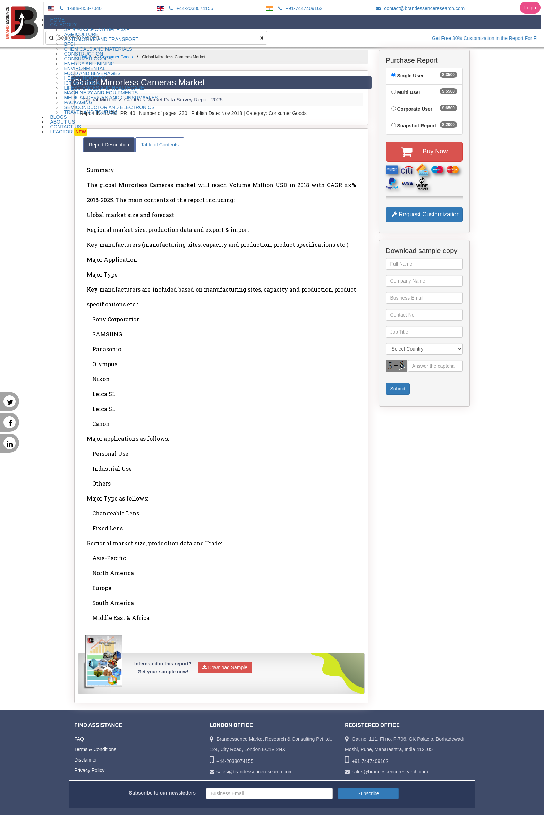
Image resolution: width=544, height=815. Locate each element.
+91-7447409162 (299, 8)
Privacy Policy (89, 770)
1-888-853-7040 (80, 8)
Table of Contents (160, 145)
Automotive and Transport (101, 39)
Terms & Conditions (95, 749)
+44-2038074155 (190, 8)
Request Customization (426, 214)
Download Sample (225, 667)
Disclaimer (85, 760)
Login (530, 7)
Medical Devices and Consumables (111, 97)
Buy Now (424, 151)
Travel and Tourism (90, 112)
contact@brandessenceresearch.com (419, 8)
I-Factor (68, 132)
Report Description (109, 145)
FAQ (79, 739)
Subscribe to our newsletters (162, 793)
